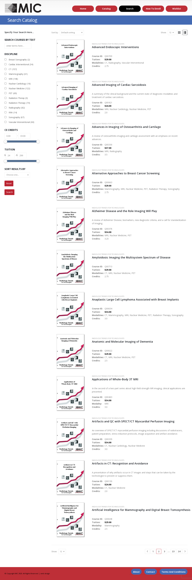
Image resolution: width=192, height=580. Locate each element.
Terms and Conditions (174, 571)
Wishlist (176, 8)
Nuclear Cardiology (20, 83)
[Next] (185, 551)
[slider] (5, 141)
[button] (179, 32)
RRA (13, 112)
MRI (13, 79)
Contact (150, 571)
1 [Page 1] (153, 551)
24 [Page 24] (179, 551)
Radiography (17, 107)
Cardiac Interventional (21, 64)
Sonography (16, 117)
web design (45, 573)
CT (13, 69)
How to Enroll (153, 8)
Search (130, 8)
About (136, 571)
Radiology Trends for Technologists (108, 44)
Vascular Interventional (21, 122)
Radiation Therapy (19, 103)
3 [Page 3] (164, 551)
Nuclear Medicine (19, 88)
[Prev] (147, 551)
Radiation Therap (18, 98)
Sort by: (54, 32)
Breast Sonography (19, 59)
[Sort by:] (72, 32)
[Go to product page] (70, 56)
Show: (163, 32)
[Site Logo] (23, 8)
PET (13, 93)
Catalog (106, 8)
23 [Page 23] (173, 551)
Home (83, 8)
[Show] (171, 32)
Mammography (18, 74)
